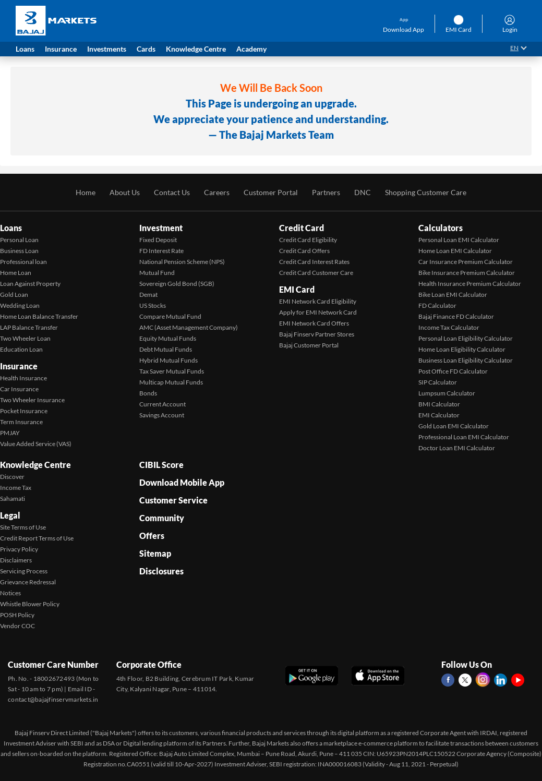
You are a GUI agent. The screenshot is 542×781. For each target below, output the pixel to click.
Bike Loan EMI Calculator (452, 294)
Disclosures (161, 571)
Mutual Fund (157, 273)
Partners (326, 192)
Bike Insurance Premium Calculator (466, 273)
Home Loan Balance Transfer (39, 316)
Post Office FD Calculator (453, 371)
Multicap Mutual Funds (171, 382)
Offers (151, 535)
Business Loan (19, 251)
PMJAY (10, 433)
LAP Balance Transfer (29, 327)
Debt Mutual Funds (165, 349)
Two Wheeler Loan (25, 338)
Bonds (148, 393)
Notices (10, 593)
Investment (161, 228)
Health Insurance (23, 378)
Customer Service (173, 500)
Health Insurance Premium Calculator (469, 283)
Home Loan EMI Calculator (455, 251)
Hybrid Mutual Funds (168, 360)
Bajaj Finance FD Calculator (456, 316)
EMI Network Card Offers (314, 323)
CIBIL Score (161, 465)
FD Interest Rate (161, 251)
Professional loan (23, 262)
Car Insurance (19, 389)
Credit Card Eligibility (308, 240)
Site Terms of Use (23, 527)
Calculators (440, 228)
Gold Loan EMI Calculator (453, 426)
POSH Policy (17, 615)
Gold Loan (14, 294)
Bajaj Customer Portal (309, 345)
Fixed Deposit (158, 240)
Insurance (19, 366)
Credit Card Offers (304, 251)
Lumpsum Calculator (446, 393)
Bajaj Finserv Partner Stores (316, 334)
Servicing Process (23, 571)
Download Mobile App (181, 482)
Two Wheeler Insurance (32, 400)
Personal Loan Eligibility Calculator (465, 338)
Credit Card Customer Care (316, 273)
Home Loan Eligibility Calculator (461, 349)
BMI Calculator (439, 404)
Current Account (162, 404)
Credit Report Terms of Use (37, 538)
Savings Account (161, 415)
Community (161, 518)
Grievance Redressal (28, 582)
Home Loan (15, 273)
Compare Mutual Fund (170, 316)
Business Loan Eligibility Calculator (465, 360)
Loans (11, 228)
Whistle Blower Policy (29, 604)
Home (85, 192)
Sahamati (12, 498)
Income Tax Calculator (448, 327)
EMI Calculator (439, 415)
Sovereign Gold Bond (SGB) (176, 283)
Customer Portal (271, 192)
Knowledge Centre (35, 465)
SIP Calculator (437, 382)
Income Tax (15, 487)
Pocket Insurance (23, 411)
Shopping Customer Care (425, 192)
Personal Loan (19, 240)
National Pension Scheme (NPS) (182, 262)
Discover (12, 476)
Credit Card (301, 228)
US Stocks (152, 305)
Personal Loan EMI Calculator (458, 240)
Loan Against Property (30, 283)
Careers (217, 192)
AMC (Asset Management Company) (188, 327)
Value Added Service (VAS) (35, 444)
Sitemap (155, 553)
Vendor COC (17, 626)
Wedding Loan (20, 305)
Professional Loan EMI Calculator (463, 437)
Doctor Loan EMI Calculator (456, 448)
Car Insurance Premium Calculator (465, 262)
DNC (362, 192)
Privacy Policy (19, 549)
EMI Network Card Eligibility (317, 301)
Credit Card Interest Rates (314, 262)
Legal (10, 515)
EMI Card (297, 289)
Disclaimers (16, 560)
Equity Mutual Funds (167, 338)
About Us (125, 192)
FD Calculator (437, 305)
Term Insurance (21, 422)
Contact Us (172, 192)
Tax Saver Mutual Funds (171, 371)
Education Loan (21, 349)
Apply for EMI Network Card (318, 312)
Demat (148, 294)
